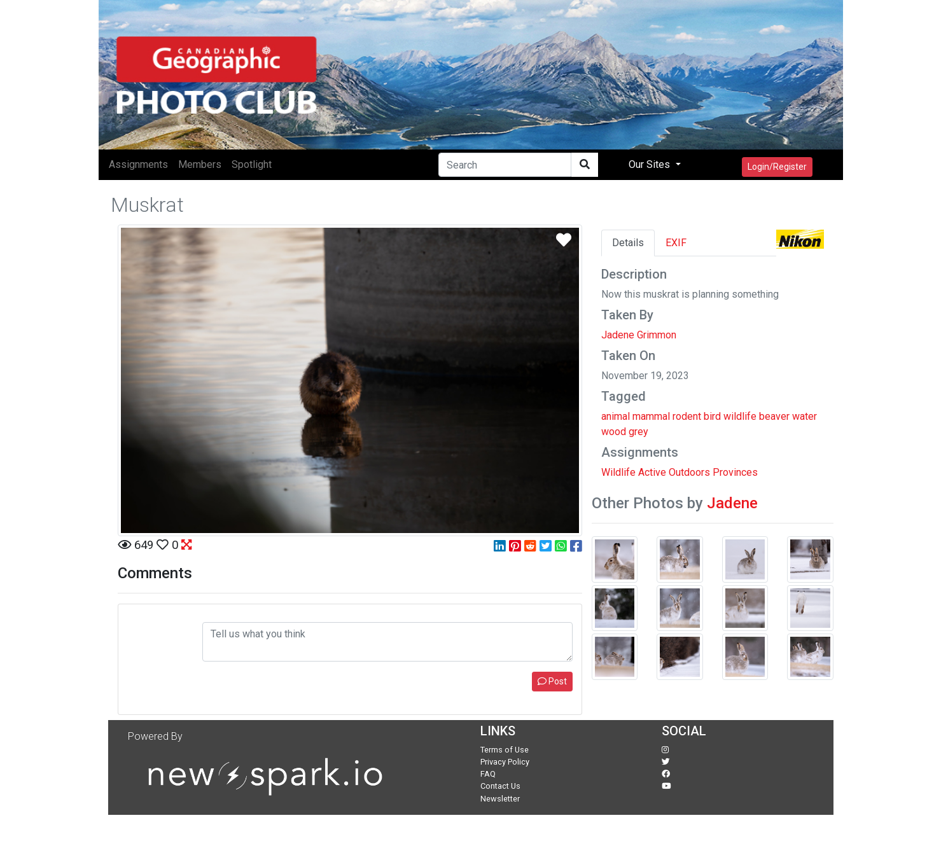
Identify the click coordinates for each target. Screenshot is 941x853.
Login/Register (777, 167)
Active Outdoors (674, 472)
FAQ (488, 774)
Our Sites (651, 164)
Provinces (735, 472)
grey (638, 432)
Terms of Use (504, 749)
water (804, 416)
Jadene (732, 503)
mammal (651, 416)
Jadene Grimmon (638, 335)
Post (552, 681)
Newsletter (500, 798)
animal (615, 416)
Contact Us (500, 786)
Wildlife (618, 472)
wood (613, 432)
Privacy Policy (504, 761)
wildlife (739, 416)
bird (712, 416)
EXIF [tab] (676, 243)
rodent (687, 416)
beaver (774, 416)
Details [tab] (628, 243)
